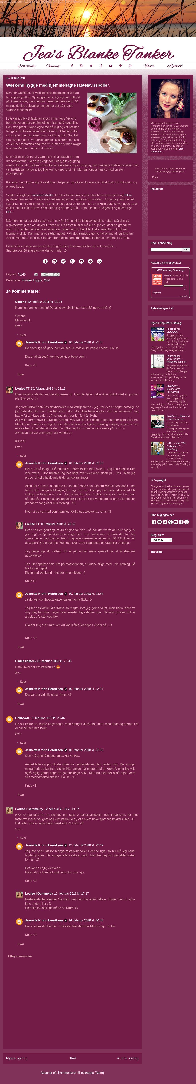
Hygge (37, 280)
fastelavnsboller (42, 195)
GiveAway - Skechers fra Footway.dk (173, 388)
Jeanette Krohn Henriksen (44, 342)
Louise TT (22, 388)
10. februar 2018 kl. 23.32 (58, 524)
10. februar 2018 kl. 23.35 (54, 661)
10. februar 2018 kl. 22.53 (86, 463)
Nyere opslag (17, 1058)
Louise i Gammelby (29, 809)
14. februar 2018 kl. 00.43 (86, 920)
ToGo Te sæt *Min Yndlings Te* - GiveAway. (176, 446)
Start (72, 1058)
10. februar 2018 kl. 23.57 (86, 689)
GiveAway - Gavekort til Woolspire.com (178, 417)
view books (183, 296)
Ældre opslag (128, 1058)
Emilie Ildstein (25, 661)
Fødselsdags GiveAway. (173, 330)
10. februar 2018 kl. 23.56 (86, 593)
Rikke (128, 195)
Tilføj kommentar (20, 956)
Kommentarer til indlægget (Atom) (81, 1072)
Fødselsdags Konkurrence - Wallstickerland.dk (176, 358)
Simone (20, 301)
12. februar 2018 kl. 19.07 (61, 809)
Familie (27, 280)
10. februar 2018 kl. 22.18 (48, 388)
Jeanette (167, 275)
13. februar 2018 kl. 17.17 (71, 893)
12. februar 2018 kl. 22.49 (86, 845)
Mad (47, 280)
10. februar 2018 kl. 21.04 (44, 301)
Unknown (22, 718)
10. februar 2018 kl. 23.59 (86, 750)
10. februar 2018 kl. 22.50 (86, 342)
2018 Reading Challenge (170, 270)
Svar (18, 326)
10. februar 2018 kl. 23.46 (47, 718)
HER (9, 212)
